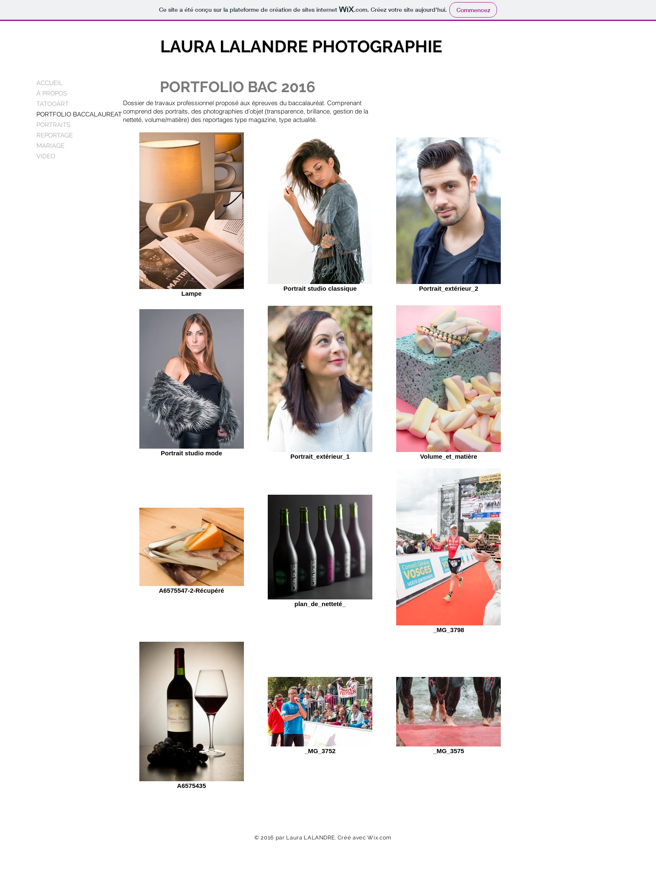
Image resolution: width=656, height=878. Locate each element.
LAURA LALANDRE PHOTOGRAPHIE (301, 46)
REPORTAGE (54, 135)
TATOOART (52, 104)
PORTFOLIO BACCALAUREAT (79, 114)
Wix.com (379, 837)
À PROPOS (51, 93)
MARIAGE (50, 146)
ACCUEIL (49, 83)
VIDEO (45, 156)
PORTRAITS (53, 125)
